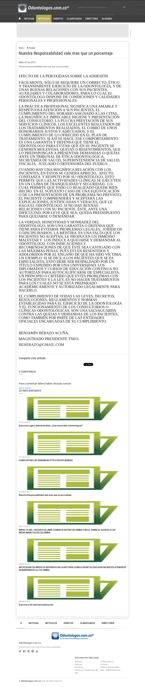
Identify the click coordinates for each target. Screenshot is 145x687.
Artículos (44, 19)
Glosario (107, 19)
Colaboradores (106, 662)
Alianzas (78, 662)
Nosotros (79, 667)
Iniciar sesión (25, 388)
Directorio (91, 19)
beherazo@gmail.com (41, 345)
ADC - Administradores (110, 670)
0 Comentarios (27, 371)
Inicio (21, 48)
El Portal (103, 664)
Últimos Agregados (30, 390)
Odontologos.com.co (31, 681)
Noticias (29, 19)
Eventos (58, 19)
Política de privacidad (109, 667)
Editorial (78, 664)
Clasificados (74, 19)
